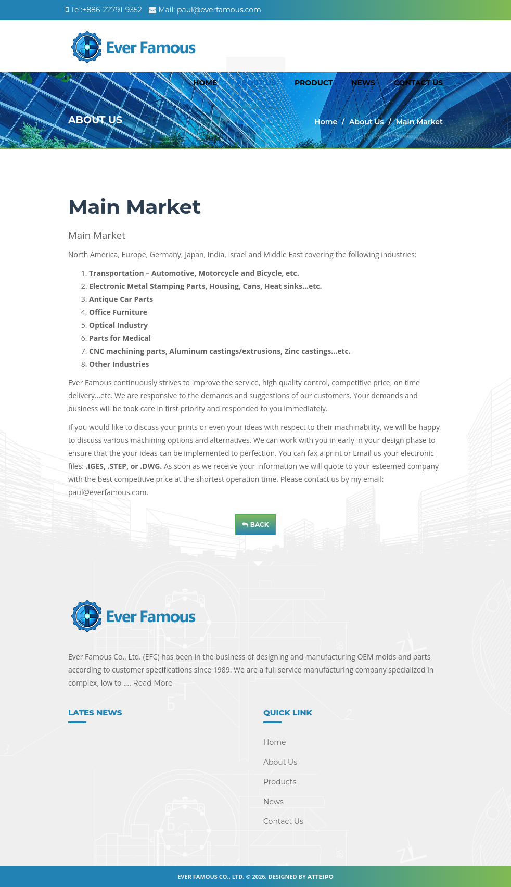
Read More (152, 683)
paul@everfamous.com (219, 10)
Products (279, 782)
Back (255, 524)
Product (314, 82)
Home (205, 82)
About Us (256, 82)
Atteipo (321, 876)
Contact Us (418, 82)
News (363, 82)
